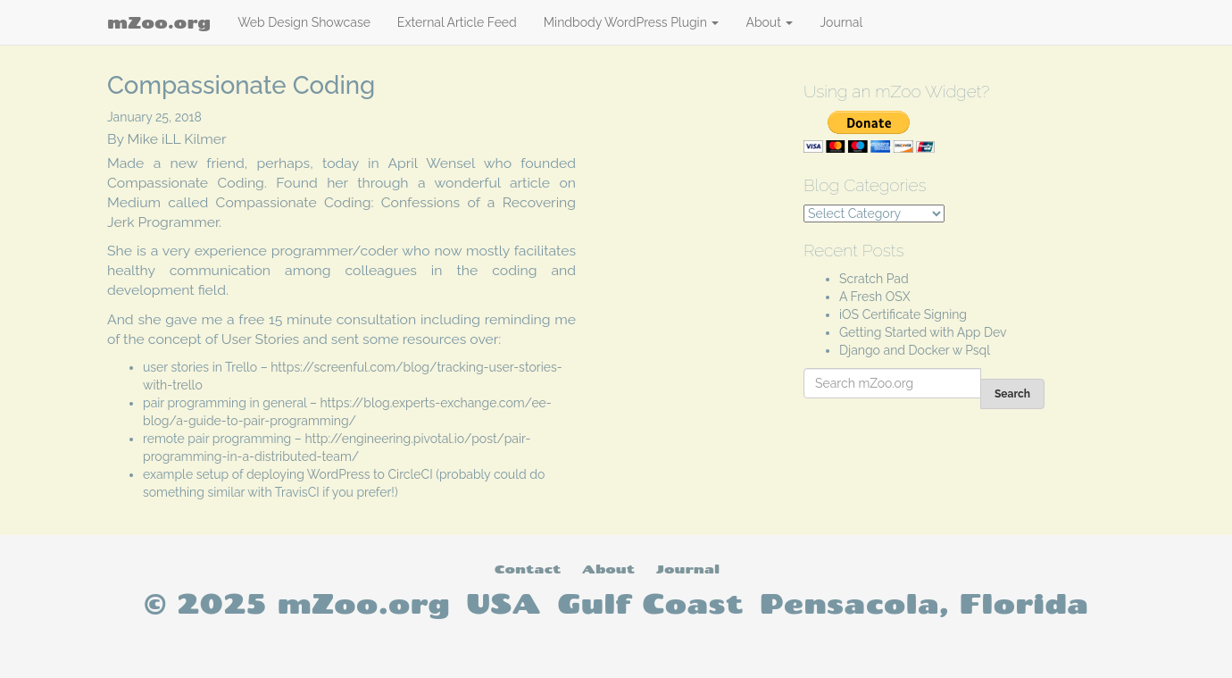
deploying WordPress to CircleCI (339, 474)
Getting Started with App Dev (923, 332)
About (769, 22)
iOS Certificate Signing (903, 314)
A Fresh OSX (875, 296)
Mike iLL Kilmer (177, 138)
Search (1012, 394)
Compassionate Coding (185, 182)
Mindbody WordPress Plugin (632, 22)
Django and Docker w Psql (914, 350)
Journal (841, 22)
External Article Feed (457, 22)
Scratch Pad (874, 279)
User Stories (260, 339)
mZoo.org (159, 22)
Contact (528, 568)
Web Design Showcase (303, 22)
